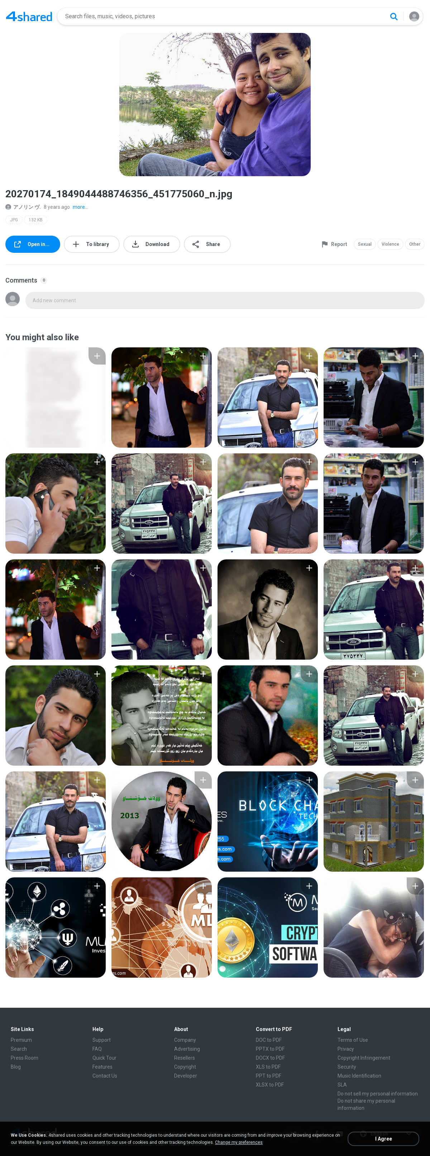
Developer (185, 1076)
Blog (16, 1067)
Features (102, 1067)
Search (19, 1049)
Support (101, 1040)
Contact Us (104, 1076)
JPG (14, 219)
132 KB (36, 219)
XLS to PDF (268, 1067)
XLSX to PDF (270, 1085)
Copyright (185, 1067)
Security (347, 1067)
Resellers (184, 1058)
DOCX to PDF (270, 1058)
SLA (342, 1085)
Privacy (346, 1049)
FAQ (97, 1049)
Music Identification (359, 1076)
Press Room (24, 1058)
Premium (21, 1040)
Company (185, 1040)
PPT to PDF (268, 1076)
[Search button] (393, 16)
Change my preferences (239, 1142)
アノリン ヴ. (23, 207)
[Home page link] (29, 16)
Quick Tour (104, 1058)
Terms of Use (353, 1040)
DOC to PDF (269, 1040)
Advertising (187, 1049)
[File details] (55, 397)
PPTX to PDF (270, 1049)
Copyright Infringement (364, 1058)
